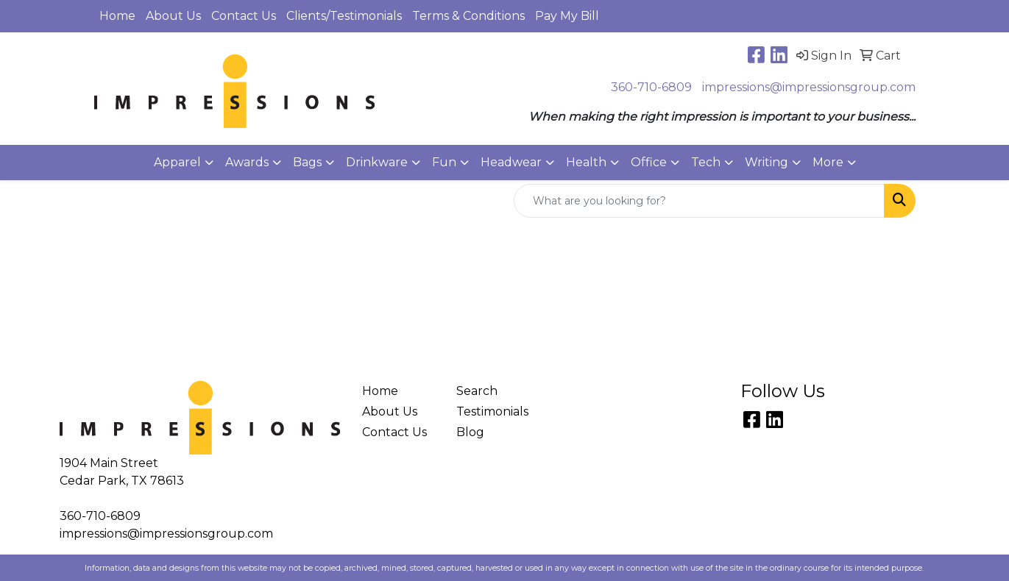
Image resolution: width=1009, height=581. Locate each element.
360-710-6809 (651, 87)
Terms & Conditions (468, 16)
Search (477, 391)
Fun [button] (444, 162)
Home (117, 16)
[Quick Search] (699, 201)
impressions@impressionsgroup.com (809, 87)
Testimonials (492, 411)
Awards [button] (247, 162)
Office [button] (649, 162)
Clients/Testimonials (344, 16)
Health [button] (586, 162)
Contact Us (243, 16)
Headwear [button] (511, 162)
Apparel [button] (177, 162)
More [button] (827, 162)
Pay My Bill (567, 16)
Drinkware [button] (377, 162)
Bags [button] (307, 162)
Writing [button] (766, 162)
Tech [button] (706, 162)
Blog (470, 432)
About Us (173, 16)
